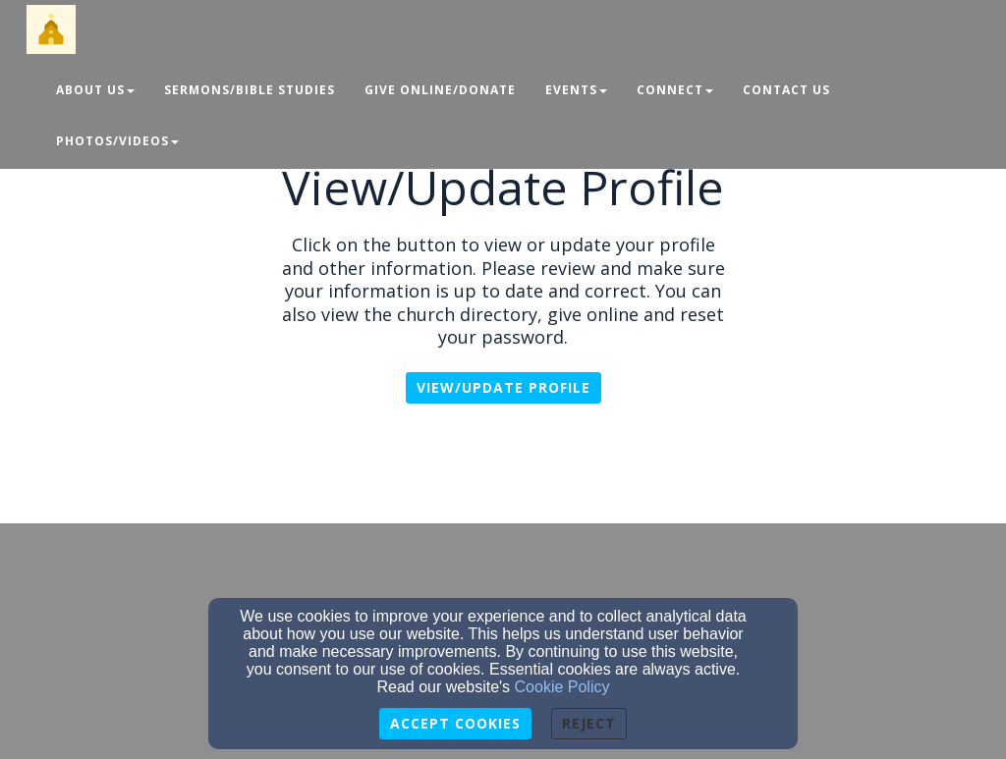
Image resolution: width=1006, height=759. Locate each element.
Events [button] (576, 89)
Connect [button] (675, 89)
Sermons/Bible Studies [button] (249, 89)
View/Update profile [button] (503, 387)
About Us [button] (95, 89)
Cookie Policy (562, 686)
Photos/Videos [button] (117, 141)
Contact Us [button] (786, 89)
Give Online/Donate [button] (440, 89)
